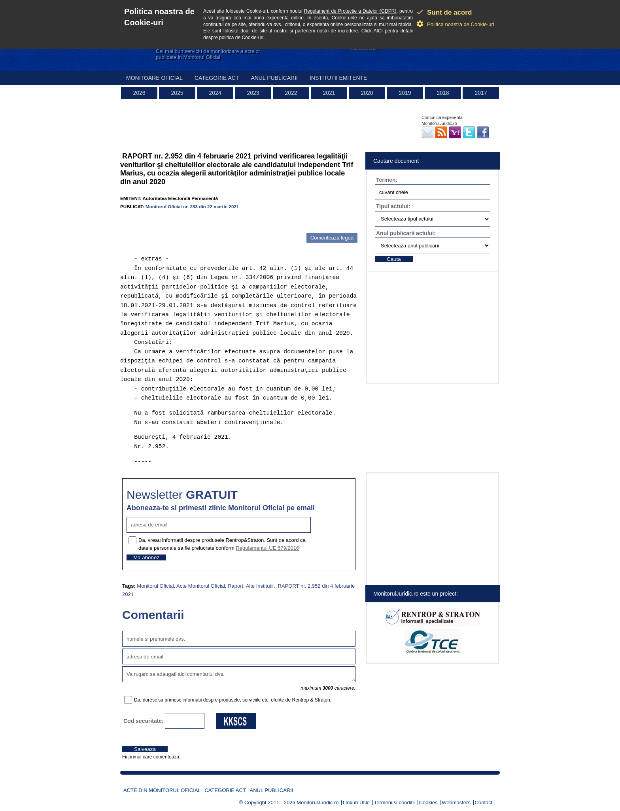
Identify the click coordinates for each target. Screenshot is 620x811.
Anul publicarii (274, 78)
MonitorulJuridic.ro (317, 802)
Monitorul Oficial (155, 586)
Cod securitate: (143, 721)
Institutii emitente (338, 78)
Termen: (386, 180)
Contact (484, 802)
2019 (405, 93)
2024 (215, 93)
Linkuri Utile (356, 802)
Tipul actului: (393, 206)
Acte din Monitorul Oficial (162, 790)
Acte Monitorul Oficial (200, 586)
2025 (177, 93)
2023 (253, 93)
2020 (367, 93)
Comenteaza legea (331, 238)
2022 (291, 93)
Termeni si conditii (394, 802)
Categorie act (217, 78)
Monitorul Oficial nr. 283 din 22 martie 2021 (192, 206)
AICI (378, 31)
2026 (139, 93)
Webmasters (456, 802)
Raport (235, 586)
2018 (443, 93)
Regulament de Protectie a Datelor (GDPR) (350, 11)
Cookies (428, 802)
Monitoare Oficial (154, 78)
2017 (480, 93)
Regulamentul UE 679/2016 (267, 548)
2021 (329, 93)
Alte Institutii (260, 586)
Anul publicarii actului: (406, 233)
